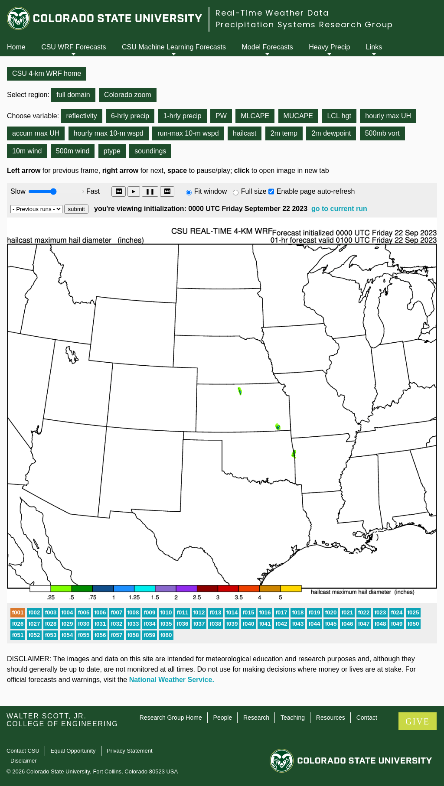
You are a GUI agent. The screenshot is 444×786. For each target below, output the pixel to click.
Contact (366, 717)
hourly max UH (388, 116)
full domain (73, 94)
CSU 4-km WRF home (46, 73)
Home (16, 47)
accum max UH (35, 133)
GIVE (417, 721)
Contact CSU (23, 750)
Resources (330, 717)
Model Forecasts (267, 47)
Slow (18, 191)
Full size (254, 191)
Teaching (293, 717)
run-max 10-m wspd (188, 133)
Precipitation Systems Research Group (304, 24)
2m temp (284, 133)
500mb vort (382, 133)
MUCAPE (298, 116)
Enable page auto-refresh (316, 191)
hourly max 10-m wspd (109, 133)
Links (374, 47)
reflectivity (81, 116)
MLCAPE (255, 116)
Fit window (210, 191)
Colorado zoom (127, 94)
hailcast (244, 133)
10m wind (27, 151)
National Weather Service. (171, 679)
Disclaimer (23, 760)
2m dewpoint (331, 133)
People (222, 717)
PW (221, 116)
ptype (112, 151)
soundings (150, 151)
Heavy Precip (329, 47)
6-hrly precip (130, 116)
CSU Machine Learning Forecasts (174, 47)
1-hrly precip (182, 116)
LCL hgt (339, 116)
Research (256, 717)
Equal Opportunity (73, 750)
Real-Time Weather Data (272, 12)
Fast (92, 191)
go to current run (339, 208)
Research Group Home (171, 717)
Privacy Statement (130, 750)
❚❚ (150, 191)
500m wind (72, 151)
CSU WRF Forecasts (73, 47)
